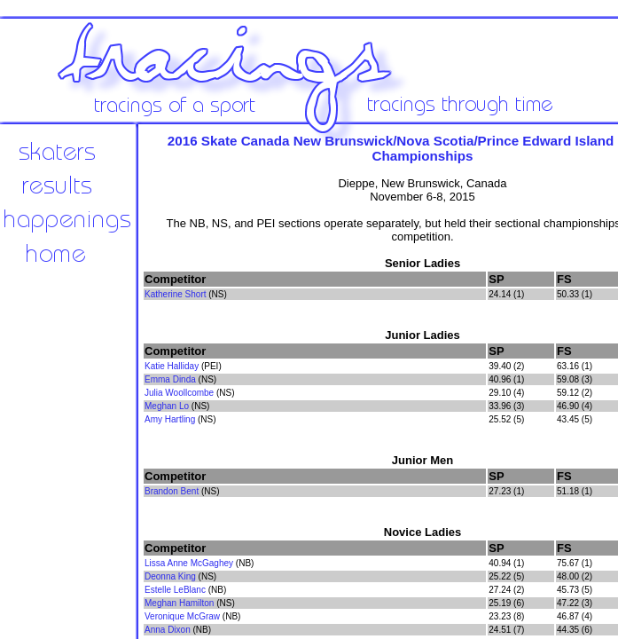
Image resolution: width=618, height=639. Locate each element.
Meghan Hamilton (179, 603)
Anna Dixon (168, 630)
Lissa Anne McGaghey (189, 563)
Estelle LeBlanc (175, 590)
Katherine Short (176, 294)
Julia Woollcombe (179, 393)
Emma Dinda (170, 379)
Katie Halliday (172, 366)
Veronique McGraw (182, 616)
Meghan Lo (167, 406)
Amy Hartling (170, 419)
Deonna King (170, 576)
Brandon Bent (172, 491)
